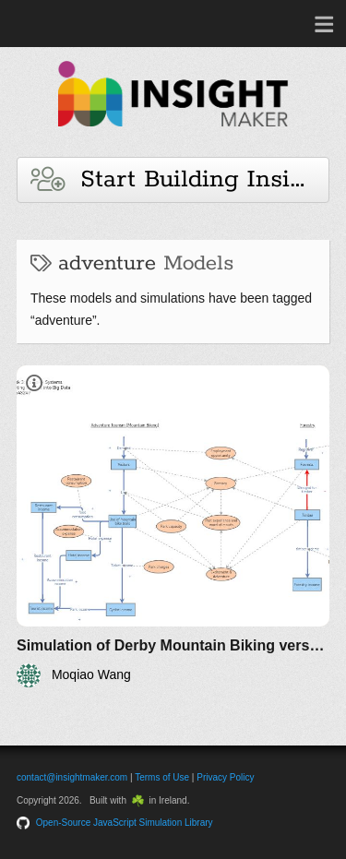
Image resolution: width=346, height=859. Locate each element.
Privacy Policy (225, 777)
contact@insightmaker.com (72, 777)
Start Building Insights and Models (179, 179)
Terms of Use (162, 777)
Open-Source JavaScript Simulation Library (124, 822)
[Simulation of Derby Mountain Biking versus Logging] (173, 526)
